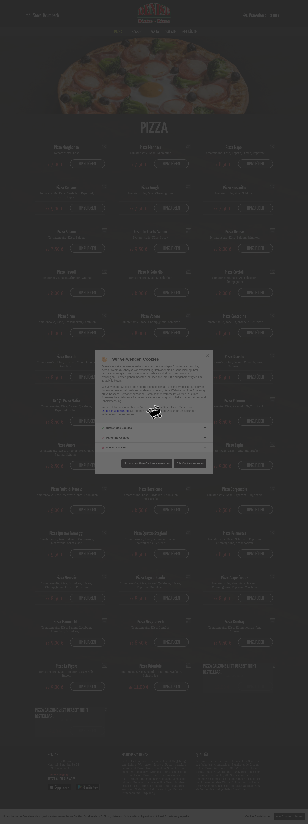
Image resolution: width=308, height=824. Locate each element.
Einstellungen (188, 410)
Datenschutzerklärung (115, 410)
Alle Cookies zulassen (190, 463)
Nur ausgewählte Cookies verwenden (147, 463)
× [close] (207, 355)
